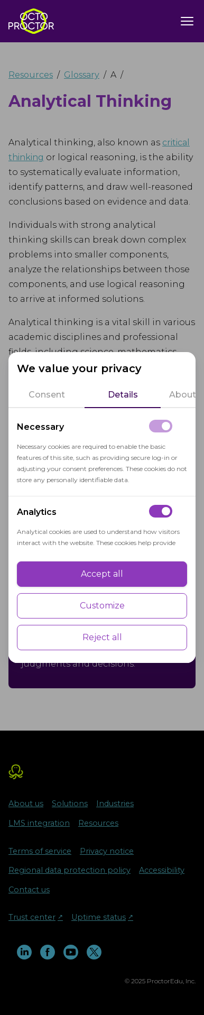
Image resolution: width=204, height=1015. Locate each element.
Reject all (102, 637)
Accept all (102, 574)
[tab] (46, 395)
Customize (102, 606)
